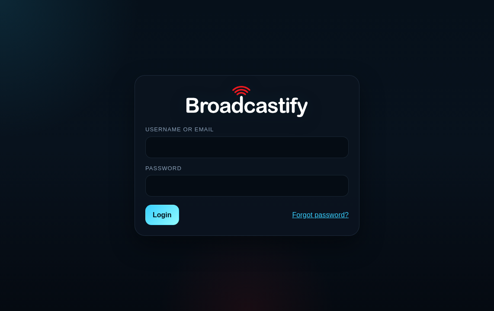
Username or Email (179, 129)
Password (163, 168)
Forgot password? (320, 215)
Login (162, 215)
